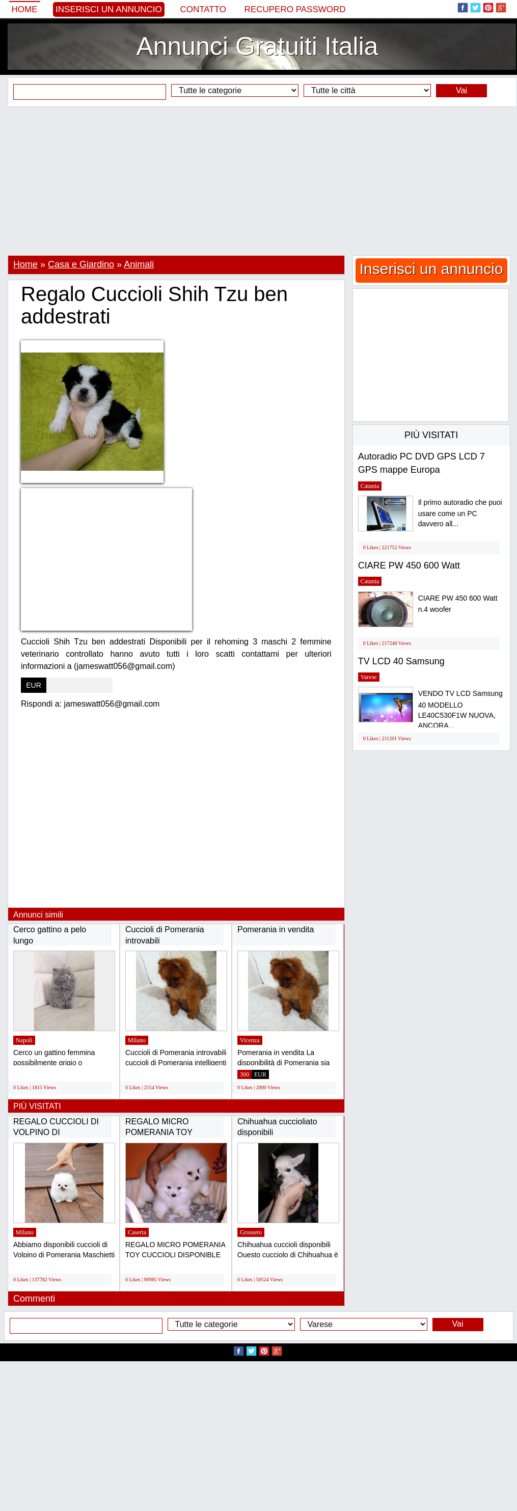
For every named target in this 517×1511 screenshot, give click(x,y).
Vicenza (250, 1040)
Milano (137, 1040)
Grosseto (251, 1232)
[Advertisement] (258, 181)
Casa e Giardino (81, 264)
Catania (370, 486)
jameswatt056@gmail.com (112, 703)
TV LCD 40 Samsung (401, 661)
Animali (139, 264)
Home (25, 9)
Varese (369, 677)
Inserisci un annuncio (109, 9)
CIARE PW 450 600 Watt (409, 565)
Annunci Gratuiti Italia (257, 46)
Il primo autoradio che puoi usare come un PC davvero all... (460, 513)
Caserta (137, 1232)
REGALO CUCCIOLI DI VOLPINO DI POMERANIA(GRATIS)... (58, 1132)
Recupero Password (295, 9)
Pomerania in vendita (275, 929)
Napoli (24, 1040)
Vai (461, 90)
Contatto (203, 9)
